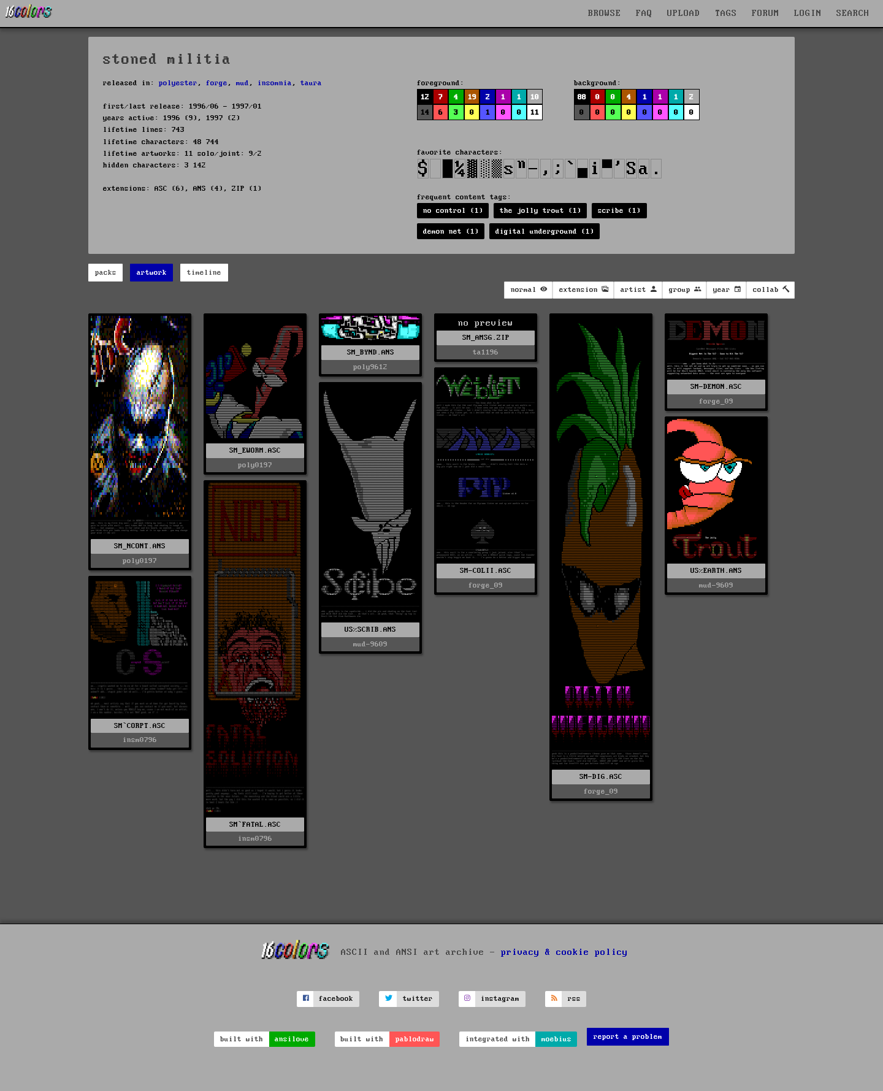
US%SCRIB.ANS (370, 630)
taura (311, 83)
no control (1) (453, 211)
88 (582, 97)
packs (106, 273)
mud (242, 83)
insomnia (275, 83)
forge (216, 83)
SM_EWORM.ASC (255, 450)
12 (425, 97)
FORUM (765, 13)
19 (472, 97)
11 (534, 113)
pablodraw (415, 1039)
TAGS (726, 13)
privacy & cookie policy (564, 952)
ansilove (292, 1039)
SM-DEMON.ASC (716, 387)
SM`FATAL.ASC (255, 825)
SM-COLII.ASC (485, 571)
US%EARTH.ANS (716, 571)
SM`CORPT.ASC (140, 726)
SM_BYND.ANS (370, 352)
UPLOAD (683, 13)
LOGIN (808, 13)
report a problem (628, 1037)
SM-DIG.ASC (600, 777)
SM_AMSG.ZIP (486, 338)
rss (574, 999)
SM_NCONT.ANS (140, 546)
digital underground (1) (544, 231)
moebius (556, 1039)
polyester (178, 83)
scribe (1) (619, 211)
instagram (500, 999)
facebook (336, 999)
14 (425, 113)
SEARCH (853, 13)
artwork (152, 273)
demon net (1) (451, 231)
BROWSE (604, 13)
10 (534, 97)
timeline (204, 273)
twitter (418, 999)
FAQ (644, 13)
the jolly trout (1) (540, 211)
